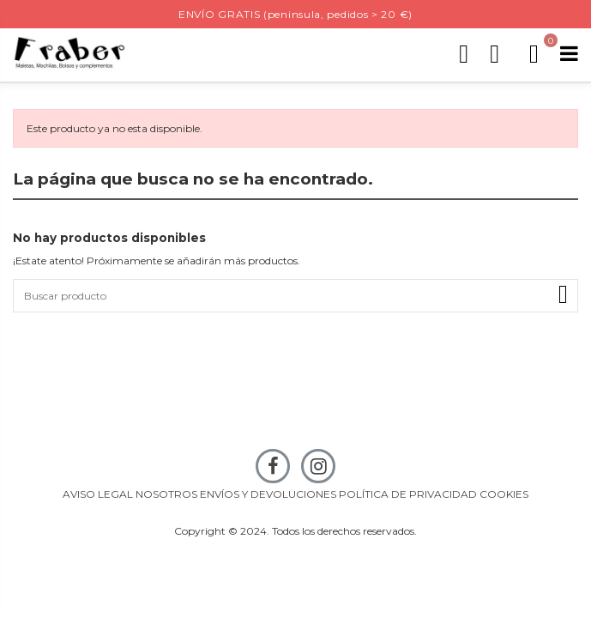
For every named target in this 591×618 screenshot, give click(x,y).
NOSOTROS (166, 494)
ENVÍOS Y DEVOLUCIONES (268, 494)
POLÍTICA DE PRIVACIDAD (408, 494)
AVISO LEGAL (98, 494)
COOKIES (503, 494)
